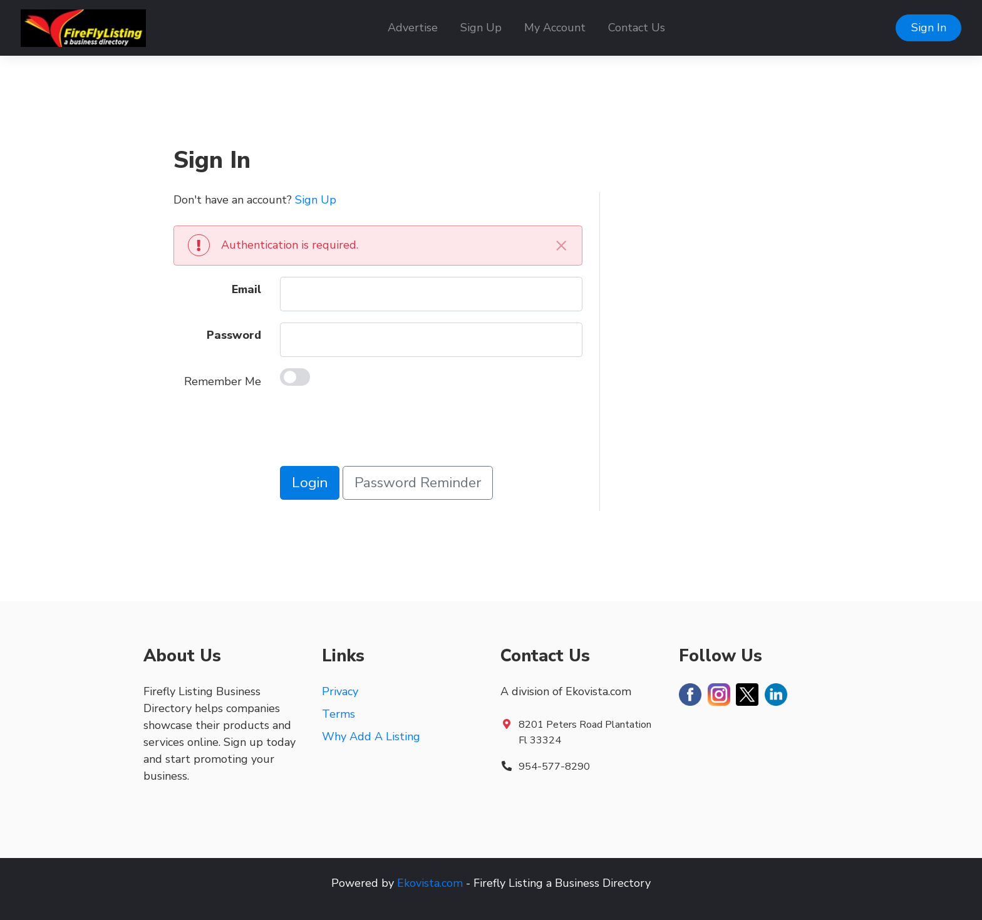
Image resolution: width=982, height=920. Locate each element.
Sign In (928, 27)
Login (310, 482)
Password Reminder (417, 482)
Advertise (413, 27)
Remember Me (222, 381)
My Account (555, 27)
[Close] (561, 245)
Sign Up (481, 27)
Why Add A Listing (371, 736)
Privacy (340, 691)
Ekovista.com (430, 883)
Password (234, 335)
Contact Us (636, 27)
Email (246, 289)
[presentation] (375, 430)
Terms (338, 713)
